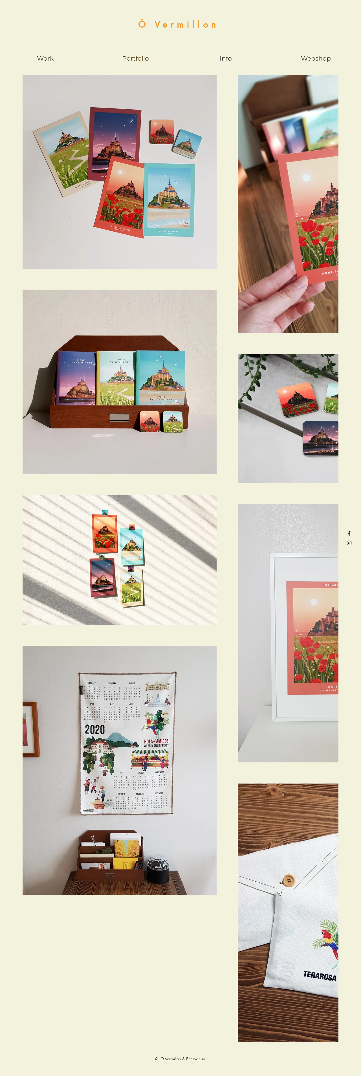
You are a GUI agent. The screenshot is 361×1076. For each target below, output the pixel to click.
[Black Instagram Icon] (349, 543)
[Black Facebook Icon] (349, 533)
